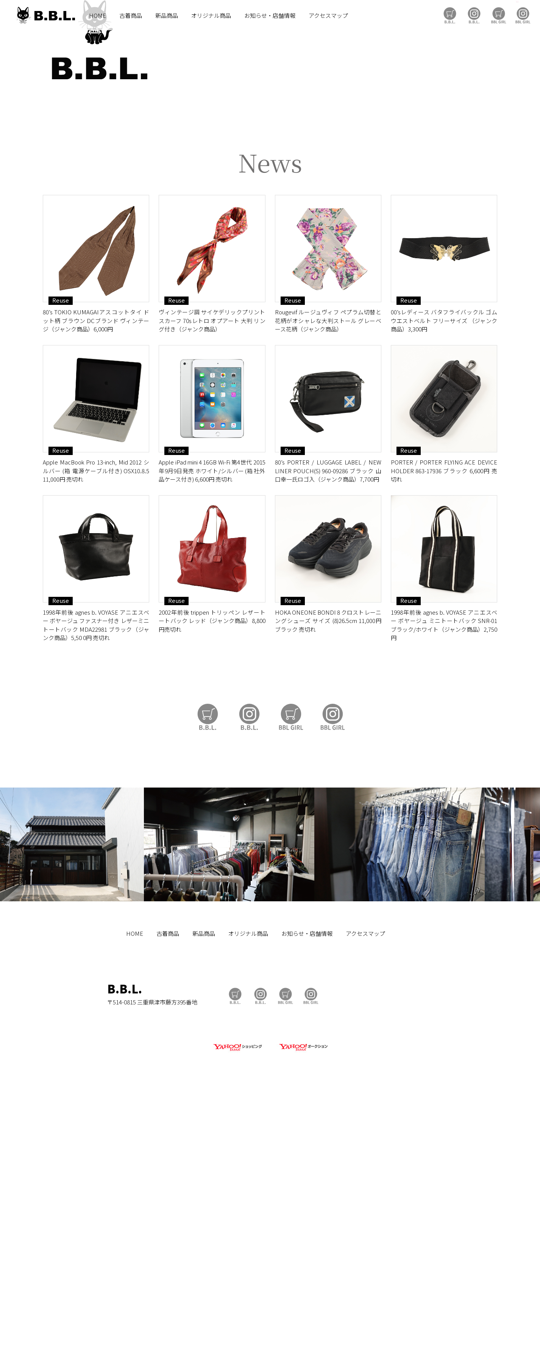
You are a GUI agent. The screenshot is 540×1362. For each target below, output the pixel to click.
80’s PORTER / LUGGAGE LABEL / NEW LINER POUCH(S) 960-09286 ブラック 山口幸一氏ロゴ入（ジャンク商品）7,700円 (328, 732)
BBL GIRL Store (498, 15)
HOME (97, 15)
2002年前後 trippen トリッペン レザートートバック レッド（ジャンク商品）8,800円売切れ (212, 882)
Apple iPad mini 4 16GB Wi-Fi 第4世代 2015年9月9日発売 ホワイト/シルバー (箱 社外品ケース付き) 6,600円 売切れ (212, 732)
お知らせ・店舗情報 (269, 15)
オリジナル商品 (211, 15)
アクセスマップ (328, 15)
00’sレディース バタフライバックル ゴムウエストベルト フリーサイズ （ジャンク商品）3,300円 (444, 582)
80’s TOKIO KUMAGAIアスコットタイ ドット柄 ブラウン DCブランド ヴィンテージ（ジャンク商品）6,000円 (96, 582)
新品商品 (166, 15)
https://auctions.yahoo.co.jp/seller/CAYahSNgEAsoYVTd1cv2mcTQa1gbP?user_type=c (270, 371)
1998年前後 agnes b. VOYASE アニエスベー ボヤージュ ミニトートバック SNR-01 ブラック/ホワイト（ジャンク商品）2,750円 (444, 887)
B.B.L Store (449, 15)
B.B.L (45, 15)
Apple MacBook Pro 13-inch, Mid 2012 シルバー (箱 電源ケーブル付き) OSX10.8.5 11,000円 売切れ (96, 732)
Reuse (60, 562)
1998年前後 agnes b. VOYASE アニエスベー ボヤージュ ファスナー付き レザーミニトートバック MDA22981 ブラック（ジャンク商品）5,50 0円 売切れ (96, 887)
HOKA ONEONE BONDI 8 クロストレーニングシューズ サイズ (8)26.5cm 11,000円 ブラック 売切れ (328, 882)
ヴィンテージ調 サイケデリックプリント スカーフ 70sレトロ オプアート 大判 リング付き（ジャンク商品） (212, 582)
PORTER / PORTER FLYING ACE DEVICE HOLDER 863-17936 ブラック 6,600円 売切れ (444, 732)
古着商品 (130, 15)
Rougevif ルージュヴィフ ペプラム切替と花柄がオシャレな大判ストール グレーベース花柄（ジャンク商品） (328, 582)
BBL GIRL (523, 15)
